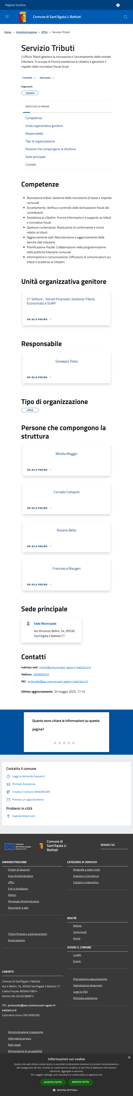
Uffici (44, 32)
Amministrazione (26, 32)
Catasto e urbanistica (85, 882)
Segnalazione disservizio (87, 985)
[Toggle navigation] (7, 16)
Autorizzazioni (16, 940)
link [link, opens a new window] (100, 1074)
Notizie (77, 925)
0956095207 (41, 674)
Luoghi (77, 955)
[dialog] (66, 1075)
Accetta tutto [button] (53, 1082)
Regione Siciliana (15, 5)
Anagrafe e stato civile (86, 869)
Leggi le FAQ (80, 992)
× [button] (129, 1057)
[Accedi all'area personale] (118, 5)
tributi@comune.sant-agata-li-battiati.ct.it (65, 667)
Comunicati (80, 932)
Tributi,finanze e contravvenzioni (27, 934)
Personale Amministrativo (23, 901)
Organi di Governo (19, 869)
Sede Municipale (45, 623)
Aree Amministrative (20, 876)
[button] (66, 1090)
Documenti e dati (18, 908)
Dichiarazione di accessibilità (25, 1051)
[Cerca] (126, 17)
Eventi (77, 961)
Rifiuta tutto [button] (80, 1081)
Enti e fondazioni (18, 888)
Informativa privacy (19, 1038)
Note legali (14, 1045)
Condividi (29, 78)
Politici (12, 895)
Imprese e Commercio (86, 876)
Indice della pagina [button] (37, 106)
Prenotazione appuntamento (90, 979)
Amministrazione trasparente (25, 1032)
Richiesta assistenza (85, 998)
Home (7, 32)
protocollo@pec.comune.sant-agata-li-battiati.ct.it (58, 681)
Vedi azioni (47, 78)
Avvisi (76, 938)
